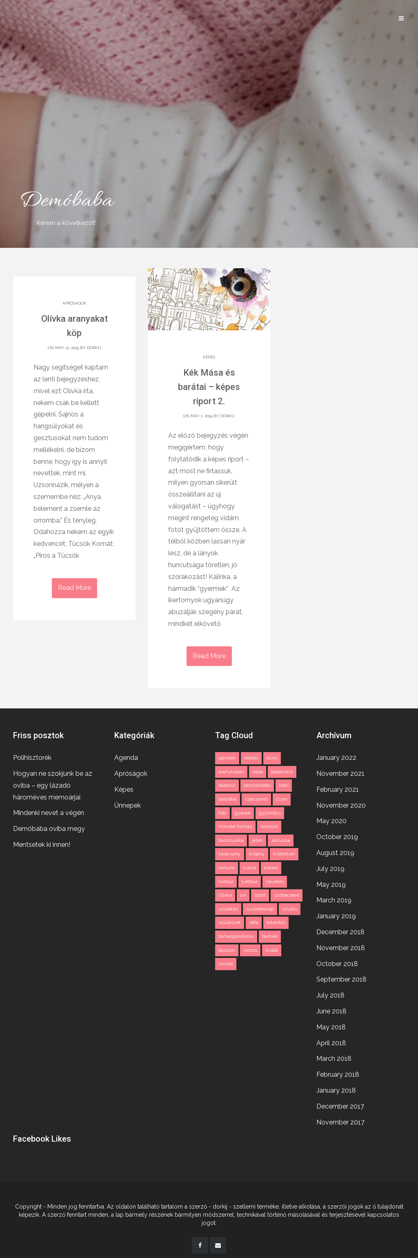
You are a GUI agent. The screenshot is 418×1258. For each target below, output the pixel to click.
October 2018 (337, 962)
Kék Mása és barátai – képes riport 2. (209, 386)
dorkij (94, 347)
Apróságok (74, 303)
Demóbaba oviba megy (49, 827)
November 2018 (340, 946)
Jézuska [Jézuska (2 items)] (280, 838)
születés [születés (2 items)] (228, 907)
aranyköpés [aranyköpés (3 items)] (231, 770)
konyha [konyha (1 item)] (226, 865)
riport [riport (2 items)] (260, 893)
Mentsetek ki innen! (41, 842)
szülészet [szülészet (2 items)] (229, 920)
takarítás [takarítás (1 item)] (276, 920)
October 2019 (337, 835)
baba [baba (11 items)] (257, 770)
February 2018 (337, 1072)
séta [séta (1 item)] (253, 920)
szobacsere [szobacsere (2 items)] (286, 893)
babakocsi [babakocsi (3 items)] (282, 770)
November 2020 (341, 803)
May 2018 (331, 1025)
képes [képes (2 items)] (271, 865)
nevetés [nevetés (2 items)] (275, 879)
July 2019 (330, 867)
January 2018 (336, 1088)
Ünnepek (127, 803)
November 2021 (340, 771)
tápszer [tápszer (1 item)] (226, 948)
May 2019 (331, 882)
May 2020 (331, 819)
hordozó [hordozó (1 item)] (269, 824)
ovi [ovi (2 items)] (243, 893)
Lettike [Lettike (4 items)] (250, 879)
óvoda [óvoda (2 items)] (271, 948)
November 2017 (340, 1120)
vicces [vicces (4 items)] (250, 948)
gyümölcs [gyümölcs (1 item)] (270, 811)
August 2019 (335, 851)
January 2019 (336, 914)
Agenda (126, 755)
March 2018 (333, 1056)
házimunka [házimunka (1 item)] (231, 838)
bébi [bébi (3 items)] (284, 783)
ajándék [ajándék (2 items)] (227, 756)
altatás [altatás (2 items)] (251, 756)
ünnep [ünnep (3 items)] (225, 961)
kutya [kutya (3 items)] (249, 865)
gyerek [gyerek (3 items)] (243, 811)
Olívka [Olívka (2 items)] (225, 893)
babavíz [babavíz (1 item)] (227, 783)
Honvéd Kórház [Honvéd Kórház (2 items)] (235, 824)
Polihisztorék (32, 755)
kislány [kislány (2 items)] (257, 852)
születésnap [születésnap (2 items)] (260, 907)
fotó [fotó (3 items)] (222, 811)
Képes (209, 357)
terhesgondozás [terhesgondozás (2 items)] (236, 934)
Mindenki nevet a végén (48, 811)
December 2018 (340, 930)
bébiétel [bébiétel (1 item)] (227, 797)
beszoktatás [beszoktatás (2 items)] (257, 783)
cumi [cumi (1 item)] (281, 797)
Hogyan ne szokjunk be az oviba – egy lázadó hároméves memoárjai (52, 783)
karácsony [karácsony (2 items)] (229, 852)
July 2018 (330, 993)
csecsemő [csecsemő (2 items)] (256, 797)
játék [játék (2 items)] (257, 838)
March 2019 (333, 898)
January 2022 (336, 755)
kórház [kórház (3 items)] (225, 879)
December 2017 (340, 1104)
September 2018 (341, 977)
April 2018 (331, 1041)
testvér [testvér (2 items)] (270, 934)
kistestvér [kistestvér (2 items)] (284, 852)
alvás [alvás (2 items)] (272, 756)
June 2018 (331, 1009)
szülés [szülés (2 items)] (289, 907)
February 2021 (337, 787)
